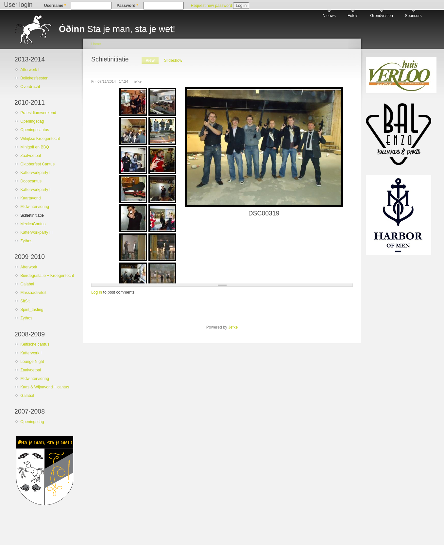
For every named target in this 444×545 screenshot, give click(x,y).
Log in (96, 292)
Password (127, 5)
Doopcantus (31, 181)
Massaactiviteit (33, 292)
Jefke (233, 327)
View (152, 60)
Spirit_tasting (31, 309)
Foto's (353, 15)
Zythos (26, 241)
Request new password (211, 5)
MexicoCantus (32, 224)
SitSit (24, 301)
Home (96, 44)
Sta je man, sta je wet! (117, 29)
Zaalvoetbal (30, 155)
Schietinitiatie (32, 215)
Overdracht (30, 86)
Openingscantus (34, 130)
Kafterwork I (31, 353)
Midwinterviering (34, 206)
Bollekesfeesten (34, 78)
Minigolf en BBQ (34, 147)
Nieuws (329, 15)
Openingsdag (32, 121)
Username (55, 5)
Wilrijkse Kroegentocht (40, 138)
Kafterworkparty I (35, 172)
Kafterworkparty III (36, 232)
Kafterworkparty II (35, 189)
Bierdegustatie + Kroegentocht (47, 275)
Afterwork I (29, 69)
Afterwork (28, 267)
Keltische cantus (34, 344)
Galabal (27, 284)
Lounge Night (32, 361)
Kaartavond (30, 198)
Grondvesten (381, 15)
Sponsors (413, 15)
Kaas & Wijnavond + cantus (44, 387)
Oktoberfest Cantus (37, 164)
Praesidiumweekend (38, 113)
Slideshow (173, 60)
